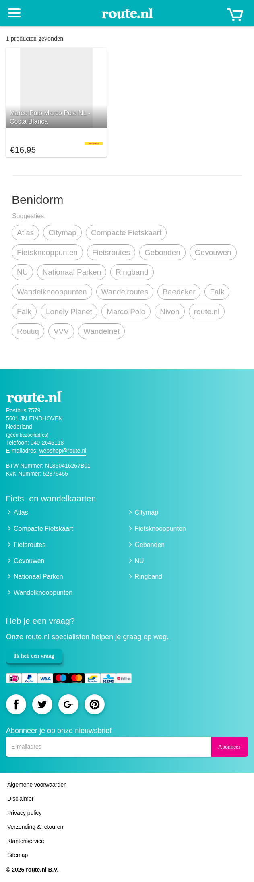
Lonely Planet (69, 311)
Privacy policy (24, 813)
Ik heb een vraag (34, 656)
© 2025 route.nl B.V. (32, 869)
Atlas (25, 232)
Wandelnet (101, 331)
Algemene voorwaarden (37, 784)
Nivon (170, 311)
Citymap (62, 232)
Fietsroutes (111, 252)
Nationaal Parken (71, 272)
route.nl (206, 311)
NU (22, 272)
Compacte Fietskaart (126, 232)
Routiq (28, 331)
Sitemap (17, 855)
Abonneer (229, 747)
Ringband (132, 272)
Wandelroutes (125, 292)
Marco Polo (126, 311)
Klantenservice (25, 841)
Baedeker (179, 292)
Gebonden (162, 252)
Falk (217, 292)
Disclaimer (20, 798)
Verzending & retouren (35, 827)
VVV (61, 331)
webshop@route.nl (62, 450)
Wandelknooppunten (52, 292)
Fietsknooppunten (47, 252)
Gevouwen (213, 252)
